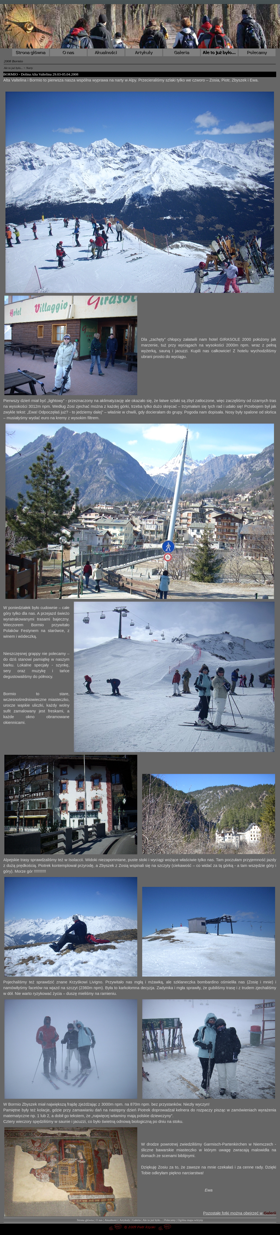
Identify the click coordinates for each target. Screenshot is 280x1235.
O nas (99, 1220)
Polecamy (170, 1220)
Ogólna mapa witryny (190, 1220)
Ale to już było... (152, 1220)
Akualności (111, 1220)
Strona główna (85, 1220)
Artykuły (124, 1220)
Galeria (136, 1220)
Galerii (270, 1213)
